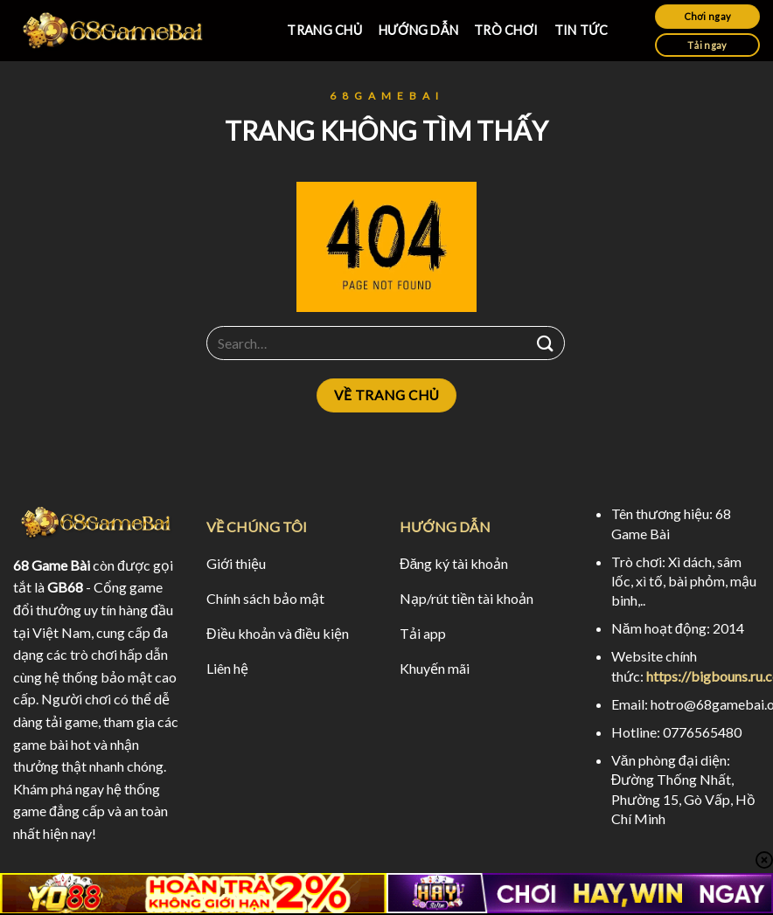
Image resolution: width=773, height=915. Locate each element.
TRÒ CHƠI (506, 30)
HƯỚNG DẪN (418, 30)
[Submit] (545, 343)
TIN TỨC (581, 30)
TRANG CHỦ (324, 30)
